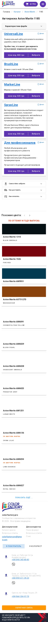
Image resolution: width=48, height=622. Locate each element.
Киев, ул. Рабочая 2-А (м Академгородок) (22, 556)
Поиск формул (32, 530)
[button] (24, 183)
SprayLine (11, 105)
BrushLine (11, 64)
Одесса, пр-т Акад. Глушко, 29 (24, 593)
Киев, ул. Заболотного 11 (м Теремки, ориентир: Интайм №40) (26, 575)
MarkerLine (12, 84)
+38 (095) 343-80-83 (20, 560)
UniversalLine (13, 34)
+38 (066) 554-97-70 (20, 596)
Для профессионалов (19, 143)
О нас (28, 536)
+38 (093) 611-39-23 (20, 578)
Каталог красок (8, 530)
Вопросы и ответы (10, 533)
